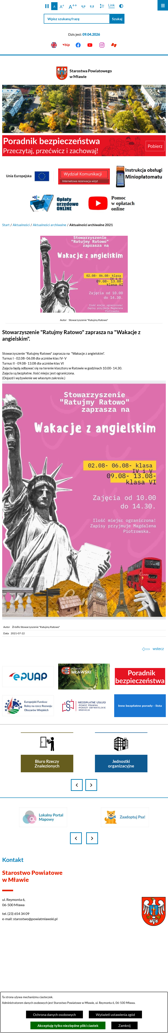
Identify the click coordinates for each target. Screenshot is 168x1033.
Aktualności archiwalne (49, 225)
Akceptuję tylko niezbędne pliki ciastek (67, 1025)
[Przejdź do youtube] (90, 45)
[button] (47, 6)
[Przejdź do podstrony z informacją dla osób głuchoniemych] (114, 45)
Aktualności (21, 225)
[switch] (83, 6)
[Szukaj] (117, 19)
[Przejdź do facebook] (78, 45)
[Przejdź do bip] (66, 45)
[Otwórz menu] (163, 5)
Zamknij (124, 1025)
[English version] (54, 45)
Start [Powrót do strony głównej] (6, 225)
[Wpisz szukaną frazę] (77, 19)
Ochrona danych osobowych (54, 1014)
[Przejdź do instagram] (102, 45)
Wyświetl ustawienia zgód (115, 1014)
